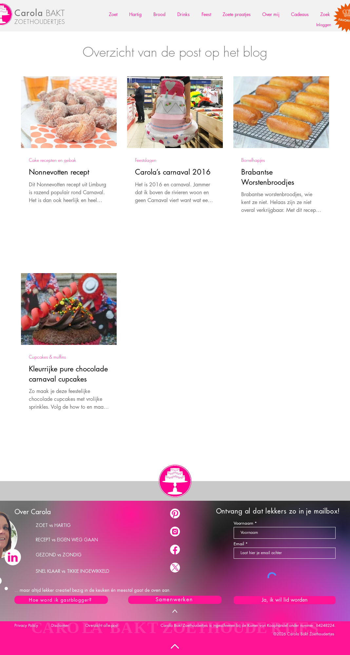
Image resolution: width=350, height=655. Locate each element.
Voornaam (243, 523)
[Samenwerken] (175, 600)
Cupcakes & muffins (47, 357)
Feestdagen (145, 160)
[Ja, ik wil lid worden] (285, 600)
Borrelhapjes (253, 160)
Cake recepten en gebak (52, 160)
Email (239, 544)
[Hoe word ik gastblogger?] (61, 600)
